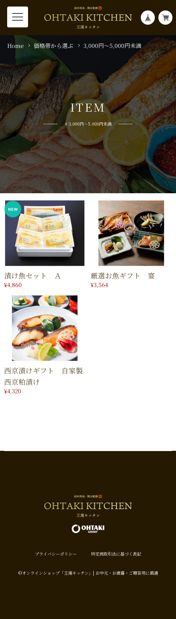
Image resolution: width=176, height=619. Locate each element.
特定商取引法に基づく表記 (116, 554)
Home (15, 45)
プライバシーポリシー (56, 554)
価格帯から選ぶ (53, 45)
